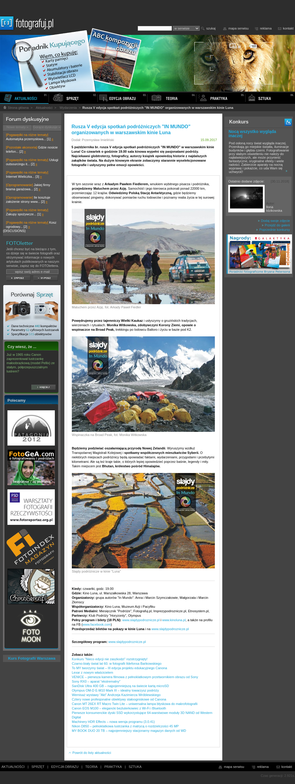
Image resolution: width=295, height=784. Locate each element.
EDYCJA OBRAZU (65, 766)
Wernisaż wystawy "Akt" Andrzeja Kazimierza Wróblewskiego (116, 695)
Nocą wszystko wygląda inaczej (252, 133)
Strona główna (16, 107)
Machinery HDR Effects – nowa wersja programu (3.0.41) (113, 721)
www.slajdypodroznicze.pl (140, 620)
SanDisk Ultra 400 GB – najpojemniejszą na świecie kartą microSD (120, 686)
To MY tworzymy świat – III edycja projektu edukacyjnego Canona (119, 668)
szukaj (210, 28)
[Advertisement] (258, 373)
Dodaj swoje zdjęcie (274, 220)
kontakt (288, 28)
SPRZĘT (38, 766)
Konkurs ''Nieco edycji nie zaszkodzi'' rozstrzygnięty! (110, 659)
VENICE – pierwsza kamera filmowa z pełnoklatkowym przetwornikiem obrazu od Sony (135, 677)
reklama (265, 28)
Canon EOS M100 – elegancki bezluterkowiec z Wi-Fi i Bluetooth (119, 708)
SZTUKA (135, 766)
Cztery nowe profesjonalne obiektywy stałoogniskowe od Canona (119, 699)
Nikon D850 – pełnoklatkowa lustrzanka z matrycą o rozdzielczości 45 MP (125, 726)
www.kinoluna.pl (174, 620)
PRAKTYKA (113, 766)
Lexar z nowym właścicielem (92, 672)
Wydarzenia (68, 107)
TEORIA (91, 766)
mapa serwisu (239, 28)
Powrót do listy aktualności (89, 752)
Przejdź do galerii (276, 225)
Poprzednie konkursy (273, 229)
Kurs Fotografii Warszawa (31, 658)
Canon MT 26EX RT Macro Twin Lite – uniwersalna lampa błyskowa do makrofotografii (135, 704)
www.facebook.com (97, 624)
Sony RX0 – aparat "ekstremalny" (96, 681)
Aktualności (44, 107)
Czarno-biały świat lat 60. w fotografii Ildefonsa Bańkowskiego (117, 663)
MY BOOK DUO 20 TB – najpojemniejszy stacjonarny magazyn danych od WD (129, 730)
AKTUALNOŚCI (13, 766)
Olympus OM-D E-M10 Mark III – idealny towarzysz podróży (115, 690)
